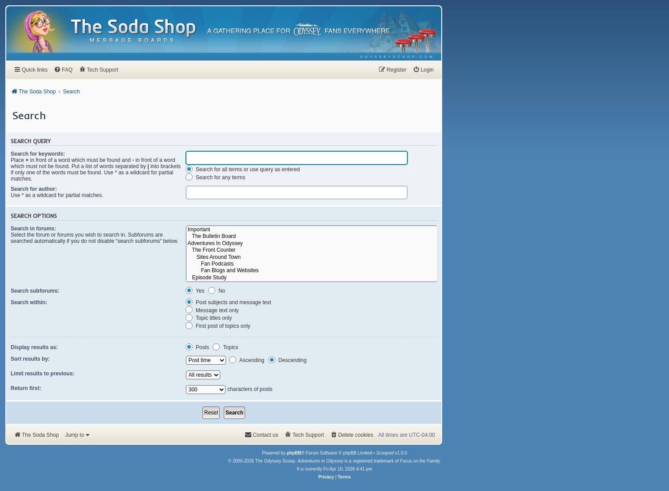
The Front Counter (311, 250)
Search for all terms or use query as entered (242, 169)
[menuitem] (397, 56)
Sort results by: (30, 359)
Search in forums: (33, 228)
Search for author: (34, 189)
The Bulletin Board (311, 236)
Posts (197, 347)
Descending (287, 360)
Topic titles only (208, 318)
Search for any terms (215, 177)
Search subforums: (35, 291)
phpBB (293, 453)
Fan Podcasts (311, 264)
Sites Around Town (311, 257)
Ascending (246, 360)
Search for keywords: (38, 154)
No (217, 291)
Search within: (29, 302)
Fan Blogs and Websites (311, 270)
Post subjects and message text (228, 302)
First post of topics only (217, 326)
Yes (195, 291)
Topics (225, 347)
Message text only (212, 310)
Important (311, 229)
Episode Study (311, 277)
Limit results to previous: (42, 373)
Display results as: (34, 347)
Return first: (26, 388)
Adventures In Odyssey (311, 243)
